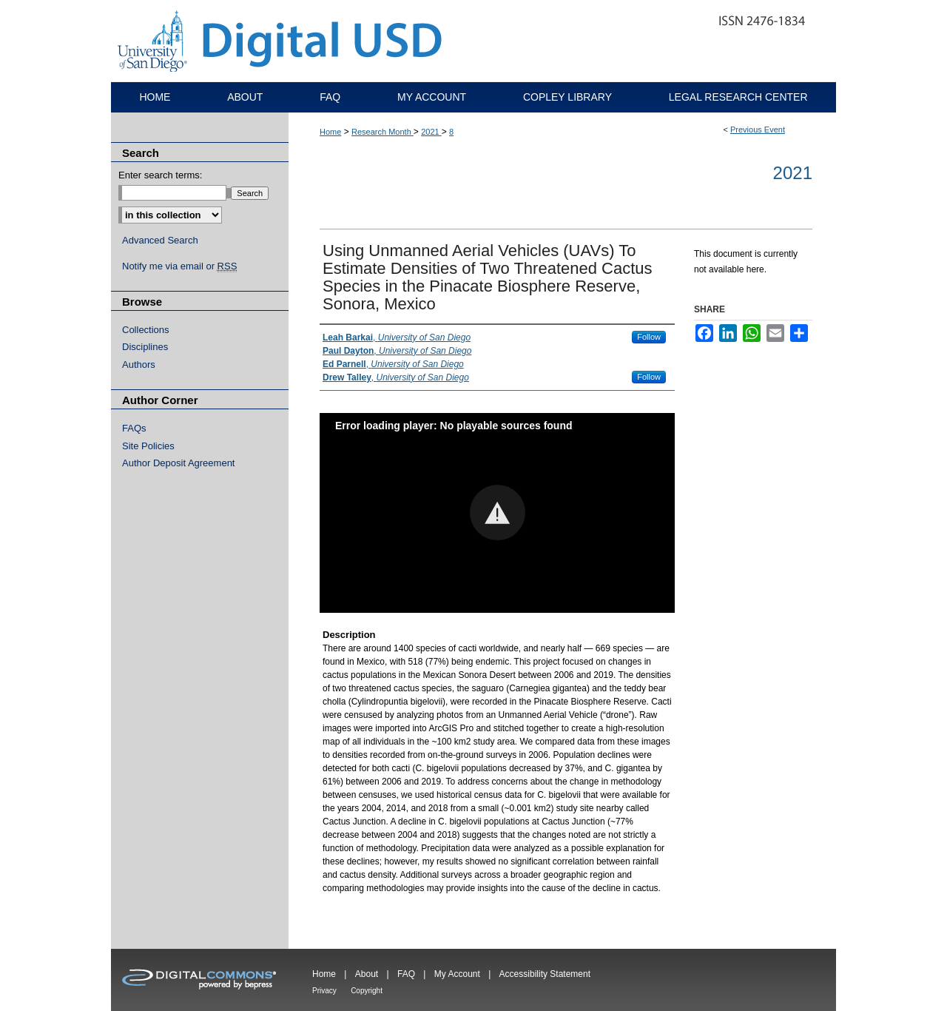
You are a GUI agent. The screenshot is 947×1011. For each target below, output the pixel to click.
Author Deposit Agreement (178, 462)
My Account (457, 974)
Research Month (382, 131)
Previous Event (757, 129)
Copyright (366, 991)
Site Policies (148, 445)
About (366, 974)
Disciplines (145, 346)
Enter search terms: (160, 175)
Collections (145, 329)
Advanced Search (160, 240)
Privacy (324, 991)
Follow (649, 336)
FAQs (134, 428)
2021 (431, 131)
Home (330, 131)
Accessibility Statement (544, 974)
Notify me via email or (179, 266)
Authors (138, 364)
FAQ (406, 974)
